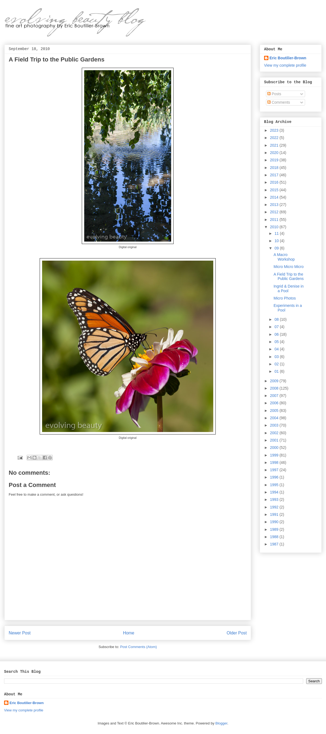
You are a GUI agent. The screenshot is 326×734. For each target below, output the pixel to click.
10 (277, 241)
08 (277, 319)
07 (277, 327)
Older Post (237, 633)
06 (277, 334)
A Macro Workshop (284, 256)
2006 (275, 403)
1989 (275, 529)
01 (277, 371)
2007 (275, 395)
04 (277, 349)
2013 (275, 204)
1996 (275, 477)
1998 (275, 462)
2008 (275, 388)
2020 (275, 152)
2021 (275, 145)
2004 (275, 418)
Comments (278, 102)
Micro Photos (285, 298)
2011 (275, 219)
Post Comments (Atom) (138, 647)
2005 (275, 410)
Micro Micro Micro (288, 266)
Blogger (221, 723)
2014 (275, 197)
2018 (275, 167)
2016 (275, 182)
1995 (275, 485)
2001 (275, 440)
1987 (275, 544)
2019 (275, 160)
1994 (275, 492)
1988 (275, 537)
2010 (275, 227)
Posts (274, 94)
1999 (275, 455)
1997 (275, 470)
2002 (275, 433)
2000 (275, 447)
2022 (275, 137)
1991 (275, 514)
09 (277, 248)
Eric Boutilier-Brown (287, 58)
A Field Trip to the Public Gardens (289, 276)
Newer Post (20, 633)
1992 (275, 507)
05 (277, 342)
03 (277, 356)
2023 (275, 130)
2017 (275, 175)
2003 (275, 425)
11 (277, 233)
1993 (275, 499)
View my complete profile (285, 65)
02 (277, 364)
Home (128, 633)
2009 (275, 381)
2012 (275, 212)
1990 (275, 522)
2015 (275, 190)
